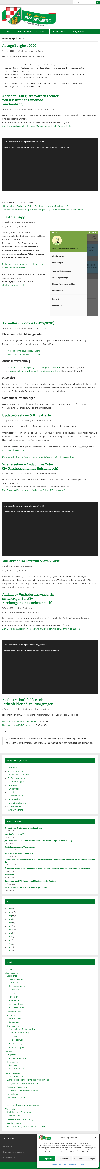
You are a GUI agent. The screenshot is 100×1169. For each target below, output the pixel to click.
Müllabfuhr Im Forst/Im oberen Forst (31, 561)
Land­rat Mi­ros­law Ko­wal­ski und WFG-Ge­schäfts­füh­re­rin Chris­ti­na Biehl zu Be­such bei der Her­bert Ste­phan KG (50, 861)
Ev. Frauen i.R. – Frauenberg (20, 775)
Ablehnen (64, 1159)
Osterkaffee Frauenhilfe (15, 834)
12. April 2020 (8, 473)
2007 (9, 951)
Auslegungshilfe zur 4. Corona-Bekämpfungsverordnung (34, 371)
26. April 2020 (8, 109)
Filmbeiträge (13, 789)
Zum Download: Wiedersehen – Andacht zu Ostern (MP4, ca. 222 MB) (33, 490)
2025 (9, 912)
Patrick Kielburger (25, 51)
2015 (9, 944)
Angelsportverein (15, 771)
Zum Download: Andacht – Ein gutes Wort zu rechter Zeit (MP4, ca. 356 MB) (36, 126)
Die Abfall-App (13, 217)
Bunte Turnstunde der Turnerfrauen (20, 847)
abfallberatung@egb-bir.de (14, 285)
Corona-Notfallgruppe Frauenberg (24, 351)
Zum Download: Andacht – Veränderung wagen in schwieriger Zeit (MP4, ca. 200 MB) (41, 629)
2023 (9, 919)
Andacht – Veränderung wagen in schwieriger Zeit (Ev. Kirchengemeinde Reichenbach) (42, 210)
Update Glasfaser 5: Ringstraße (26, 415)
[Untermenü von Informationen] (30, 31)
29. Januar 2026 (10, 865)
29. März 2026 (9, 831)
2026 (9, 908)
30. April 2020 (8, 51)
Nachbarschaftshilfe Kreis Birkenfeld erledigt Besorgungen (27, 702)
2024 (9, 915)
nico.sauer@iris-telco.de (13, 450)
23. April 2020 (8, 222)
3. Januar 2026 (10, 890)
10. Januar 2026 (10, 884)
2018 (9, 936)
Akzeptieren (47, 1159)
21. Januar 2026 (10, 871)
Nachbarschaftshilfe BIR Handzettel (18, 725)
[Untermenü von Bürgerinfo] (84, 31)
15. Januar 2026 (10, 877)
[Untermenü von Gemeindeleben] (67, 31)
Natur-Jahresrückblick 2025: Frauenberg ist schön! (26, 887)
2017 (9, 940)
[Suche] (98, 2)
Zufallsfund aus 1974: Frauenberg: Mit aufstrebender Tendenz (30, 881)
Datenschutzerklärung (69, 1164)
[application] (50, 164)
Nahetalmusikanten (16, 803)
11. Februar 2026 (10, 850)
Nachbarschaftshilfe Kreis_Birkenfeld (19, 721)
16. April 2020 (8, 420)
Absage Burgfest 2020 (19, 46)
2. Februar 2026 (10, 856)
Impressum (81, 1164)
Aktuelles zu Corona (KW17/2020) (28, 323)
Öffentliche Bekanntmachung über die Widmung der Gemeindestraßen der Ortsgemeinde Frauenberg (47, 868)
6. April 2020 (7, 566)
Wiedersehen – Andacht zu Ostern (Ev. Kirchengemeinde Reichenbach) (35, 206)
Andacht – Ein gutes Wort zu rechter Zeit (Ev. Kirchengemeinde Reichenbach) (30, 100)
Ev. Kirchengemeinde (46, 109)
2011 (9, 947)
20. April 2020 (8, 328)
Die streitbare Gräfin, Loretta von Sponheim (23, 828)
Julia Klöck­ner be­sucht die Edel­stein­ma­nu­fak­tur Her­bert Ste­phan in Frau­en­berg (38, 841)
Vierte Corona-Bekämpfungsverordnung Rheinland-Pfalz (34, 367)
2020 (9, 930)
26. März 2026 (9, 837)
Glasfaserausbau (43, 420)
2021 (9, 926)
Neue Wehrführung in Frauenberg (19, 853)
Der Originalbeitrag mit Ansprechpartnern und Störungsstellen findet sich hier (38, 457)
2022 (9, 922)
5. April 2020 (7, 608)
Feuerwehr (12, 785)
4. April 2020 (7, 709)
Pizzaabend (9, 875)
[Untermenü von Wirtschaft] (46, 31)
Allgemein (41, 51)
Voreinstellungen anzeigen (84, 1159)
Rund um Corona (44, 328)
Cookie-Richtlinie (55, 1164)
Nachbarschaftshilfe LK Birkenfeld (24, 354)
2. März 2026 (9, 843)
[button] (95, 1138)
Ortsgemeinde (19, 226)
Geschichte (12, 792)
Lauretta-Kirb (13, 799)
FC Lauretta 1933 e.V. (16, 782)
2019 (9, 933)
